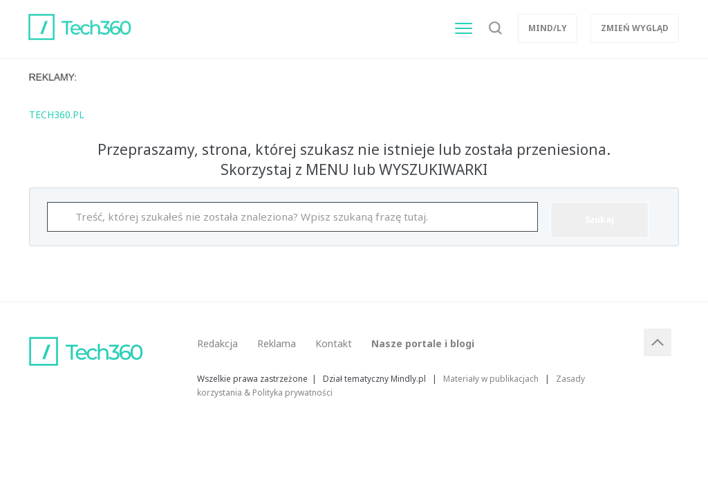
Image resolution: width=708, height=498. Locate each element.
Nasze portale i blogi (422, 343)
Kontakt (333, 343)
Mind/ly (547, 28)
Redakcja (217, 343)
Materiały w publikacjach (491, 378)
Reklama (276, 343)
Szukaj (599, 219)
